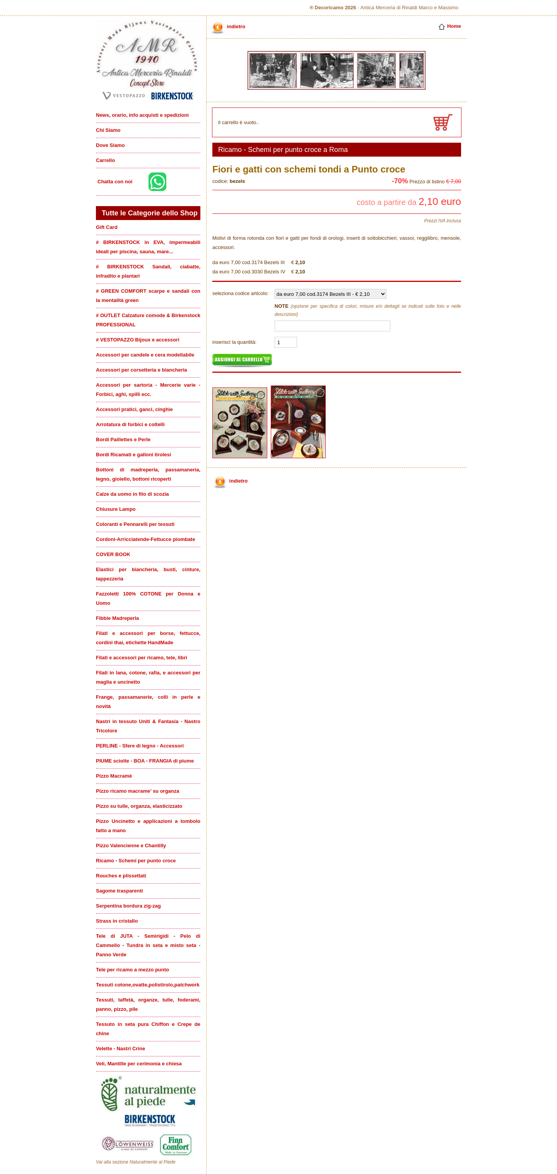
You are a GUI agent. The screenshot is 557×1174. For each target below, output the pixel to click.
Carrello (105, 160)
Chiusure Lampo (116, 509)
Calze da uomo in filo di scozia (132, 494)
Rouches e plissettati (121, 876)
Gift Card (107, 227)
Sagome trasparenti (119, 891)
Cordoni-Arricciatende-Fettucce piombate (145, 539)
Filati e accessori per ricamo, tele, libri (141, 657)
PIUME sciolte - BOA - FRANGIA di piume (145, 761)
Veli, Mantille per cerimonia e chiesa (139, 1063)
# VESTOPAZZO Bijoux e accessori (137, 340)
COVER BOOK (113, 554)
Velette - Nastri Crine (120, 1048)
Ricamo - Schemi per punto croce (136, 860)
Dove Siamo (110, 145)
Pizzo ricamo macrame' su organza (137, 791)
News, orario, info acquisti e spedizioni (142, 115)
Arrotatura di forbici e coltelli (130, 424)
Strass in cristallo (117, 921)
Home (449, 26)
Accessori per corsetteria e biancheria (141, 370)
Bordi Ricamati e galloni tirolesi (133, 454)
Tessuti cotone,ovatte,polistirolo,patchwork (148, 985)
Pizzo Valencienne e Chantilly (131, 845)
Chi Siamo (108, 130)
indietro (227, 26)
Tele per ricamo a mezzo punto (132, 970)
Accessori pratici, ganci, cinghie (134, 409)
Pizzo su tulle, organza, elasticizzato (139, 806)
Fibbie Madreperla (117, 618)
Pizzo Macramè (114, 776)
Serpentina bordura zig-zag (128, 906)
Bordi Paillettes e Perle (123, 439)
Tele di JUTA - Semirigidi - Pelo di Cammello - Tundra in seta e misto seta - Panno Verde (148, 945)
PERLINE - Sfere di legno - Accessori (140, 746)
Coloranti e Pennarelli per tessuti (135, 524)
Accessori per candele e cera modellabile (145, 355)
